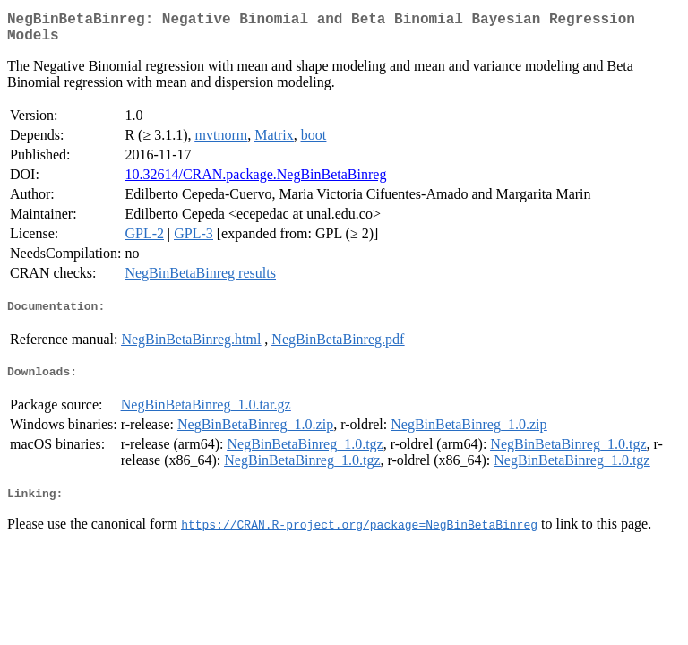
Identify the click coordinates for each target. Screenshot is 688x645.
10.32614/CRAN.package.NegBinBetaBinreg (255, 181)
